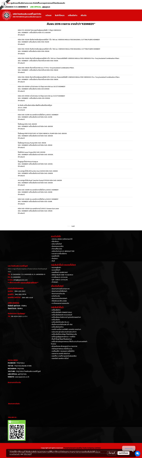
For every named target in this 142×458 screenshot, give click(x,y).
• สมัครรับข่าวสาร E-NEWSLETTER (62, 251)
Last (73, 226)
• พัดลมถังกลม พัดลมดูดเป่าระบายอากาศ (64, 346)
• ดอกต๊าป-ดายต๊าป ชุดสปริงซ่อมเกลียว (64, 356)
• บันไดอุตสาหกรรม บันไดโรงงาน (61, 349)
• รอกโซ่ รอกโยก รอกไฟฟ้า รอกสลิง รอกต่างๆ (66, 329)
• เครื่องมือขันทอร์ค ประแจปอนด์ (61, 315)
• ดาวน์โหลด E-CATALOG (59, 277)
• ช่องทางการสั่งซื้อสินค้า (59, 291)
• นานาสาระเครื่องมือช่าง (59, 253)
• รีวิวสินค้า (54, 282)
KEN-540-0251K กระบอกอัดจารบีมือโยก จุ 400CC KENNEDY (38, 115)
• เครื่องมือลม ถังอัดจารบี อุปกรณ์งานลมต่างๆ (66, 317)
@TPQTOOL (22, 374)
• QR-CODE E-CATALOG (59, 280)
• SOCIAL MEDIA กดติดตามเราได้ (61, 239)
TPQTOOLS (21, 363)
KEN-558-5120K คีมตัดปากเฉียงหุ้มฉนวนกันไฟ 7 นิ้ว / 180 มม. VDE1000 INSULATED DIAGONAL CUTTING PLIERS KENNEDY (59, 39)
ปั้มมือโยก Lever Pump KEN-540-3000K (31, 152)
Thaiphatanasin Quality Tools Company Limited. (82, 448)
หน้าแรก (48, 15)
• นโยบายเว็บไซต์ (56, 244)
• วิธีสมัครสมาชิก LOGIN (59, 301)
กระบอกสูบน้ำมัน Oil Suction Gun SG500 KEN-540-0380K (38, 171)
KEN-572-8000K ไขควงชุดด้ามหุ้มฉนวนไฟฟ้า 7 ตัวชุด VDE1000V (39, 30)
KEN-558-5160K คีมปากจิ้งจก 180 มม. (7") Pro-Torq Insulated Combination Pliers (46, 68)
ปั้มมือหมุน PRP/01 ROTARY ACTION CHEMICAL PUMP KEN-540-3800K (42, 133)
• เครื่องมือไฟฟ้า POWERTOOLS (61, 312)
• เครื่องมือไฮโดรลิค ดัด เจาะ (60, 322)
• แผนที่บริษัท (55, 256)
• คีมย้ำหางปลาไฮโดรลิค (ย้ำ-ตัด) (61, 324)
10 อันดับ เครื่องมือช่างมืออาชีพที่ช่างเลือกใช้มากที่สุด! (35, 105)
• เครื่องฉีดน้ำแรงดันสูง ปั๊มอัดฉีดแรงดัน (64, 334)
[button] (90, 15)
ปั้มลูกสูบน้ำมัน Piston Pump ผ (28, 161)
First (68, 226)
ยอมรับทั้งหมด (123, 453)
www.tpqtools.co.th (22, 377)
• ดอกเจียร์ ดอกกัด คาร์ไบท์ (59, 358)
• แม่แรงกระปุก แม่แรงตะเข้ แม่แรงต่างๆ (63, 332)
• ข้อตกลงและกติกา (57, 246)
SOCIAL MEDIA (13, 360)
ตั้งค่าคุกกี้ (112, 453)
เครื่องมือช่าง (72, 15)
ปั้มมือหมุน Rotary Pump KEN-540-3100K (32, 143)
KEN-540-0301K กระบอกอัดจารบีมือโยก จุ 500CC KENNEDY (38, 190)
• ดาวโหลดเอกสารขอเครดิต (60, 303)
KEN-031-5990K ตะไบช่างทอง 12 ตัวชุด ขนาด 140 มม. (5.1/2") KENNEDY (41, 96)
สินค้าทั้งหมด (59, 15)
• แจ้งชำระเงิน (55, 296)
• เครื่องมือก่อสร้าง (57, 327)
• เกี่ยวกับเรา (55, 241)
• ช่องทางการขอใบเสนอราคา (60, 289)
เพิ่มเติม (84, 15)
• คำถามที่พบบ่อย (56, 249)
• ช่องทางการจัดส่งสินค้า (59, 298)
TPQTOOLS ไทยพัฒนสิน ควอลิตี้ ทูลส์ (28, 371)
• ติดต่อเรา (54, 258)
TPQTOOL (20, 368)
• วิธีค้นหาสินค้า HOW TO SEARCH (62, 275)
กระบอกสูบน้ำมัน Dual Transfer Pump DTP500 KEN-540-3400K (40, 180)
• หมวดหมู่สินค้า (56, 267)
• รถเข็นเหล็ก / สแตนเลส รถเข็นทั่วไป (62, 351)
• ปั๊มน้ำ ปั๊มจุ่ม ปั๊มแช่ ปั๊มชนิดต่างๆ (61, 339)
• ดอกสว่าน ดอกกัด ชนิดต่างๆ (60, 353)
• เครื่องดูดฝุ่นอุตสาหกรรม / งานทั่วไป (63, 337)
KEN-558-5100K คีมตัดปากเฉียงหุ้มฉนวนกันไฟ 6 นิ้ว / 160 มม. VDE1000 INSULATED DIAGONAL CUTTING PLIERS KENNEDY (59, 49)
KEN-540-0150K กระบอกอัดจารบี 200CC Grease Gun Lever (38, 208)
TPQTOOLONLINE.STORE (23, 366)
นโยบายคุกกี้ (28, 454)
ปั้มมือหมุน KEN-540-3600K (27, 124)
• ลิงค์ (53, 261)
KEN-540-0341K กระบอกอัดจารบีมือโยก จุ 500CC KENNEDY (38, 199)
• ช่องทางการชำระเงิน (58, 293)
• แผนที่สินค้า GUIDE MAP (59, 272)
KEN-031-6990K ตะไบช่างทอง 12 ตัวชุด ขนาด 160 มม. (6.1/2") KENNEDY (41, 86)
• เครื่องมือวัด (55, 320)
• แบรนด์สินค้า (55, 270)
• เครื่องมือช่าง (55, 310)
